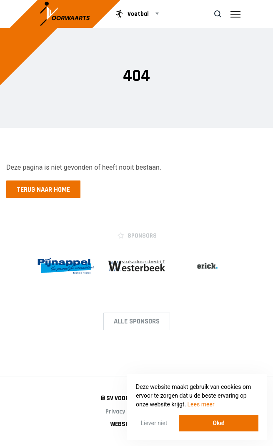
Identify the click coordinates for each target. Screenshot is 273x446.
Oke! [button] (218, 423)
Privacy (115, 412)
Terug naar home (43, 189)
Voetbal (131, 14)
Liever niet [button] (154, 423)
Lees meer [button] (201, 404)
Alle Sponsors (137, 321)
